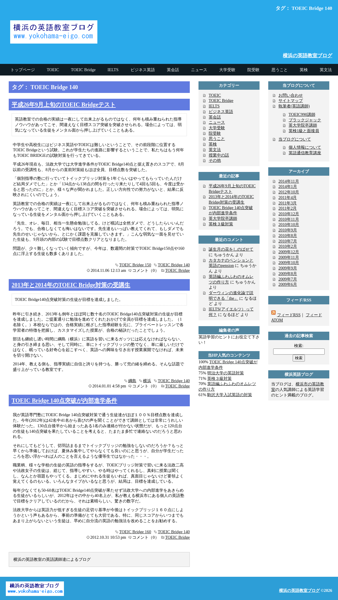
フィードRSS (289, 314)
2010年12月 (288, 213)
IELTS (214, 106)
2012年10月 (288, 192)
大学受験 (217, 127)
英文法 (215, 149)
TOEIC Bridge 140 (174, 265)
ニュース (217, 122)
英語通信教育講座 (305, 152)
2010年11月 (288, 219)
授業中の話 (219, 155)
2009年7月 (287, 279)
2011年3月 (287, 203)
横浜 (147, 380)
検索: (298, 345)
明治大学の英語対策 (225, 373)
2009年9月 (287, 268)
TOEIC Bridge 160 (135, 531)
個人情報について (305, 147)
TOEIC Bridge (177, 270)
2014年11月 (288, 181)
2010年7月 (287, 241)
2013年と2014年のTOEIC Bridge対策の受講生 (71, 285)
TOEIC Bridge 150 (135, 265)
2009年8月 (287, 273)
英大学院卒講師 (223, 218)
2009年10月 (288, 262)
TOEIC (215, 95)
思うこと (217, 138)
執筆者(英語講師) (294, 106)
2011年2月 (287, 208)
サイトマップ (290, 100)
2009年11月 (288, 257)
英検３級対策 (221, 224)
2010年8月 (287, 235)
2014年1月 (287, 186)
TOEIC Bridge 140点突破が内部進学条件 (64, 400)
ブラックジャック (305, 120)
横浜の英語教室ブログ (307, 55)
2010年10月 (288, 224)
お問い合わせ (290, 95)
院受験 (215, 133)
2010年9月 (287, 230)
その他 (215, 160)
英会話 (215, 117)
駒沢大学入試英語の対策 (229, 394)
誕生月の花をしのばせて (231, 249)
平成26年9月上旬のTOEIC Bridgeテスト (64, 104)
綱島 (132, 380)
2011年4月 (287, 197)
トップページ (22, 69)
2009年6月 (287, 284)
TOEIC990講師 (302, 114)
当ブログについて (294, 139)
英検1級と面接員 (304, 130)
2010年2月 (287, 246)
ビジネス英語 (221, 111)
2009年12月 (288, 251)
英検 (213, 144)
